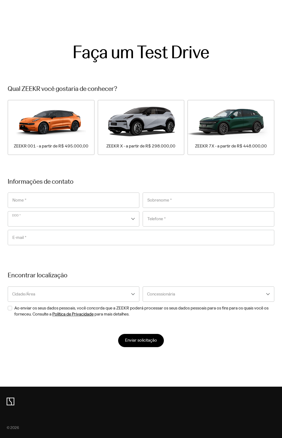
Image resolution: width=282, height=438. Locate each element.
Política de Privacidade (73, 314)
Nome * (19, 200)
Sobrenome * (159, 200)
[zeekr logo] (10, 401)
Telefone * (156, 218)
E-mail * (19, 237)
